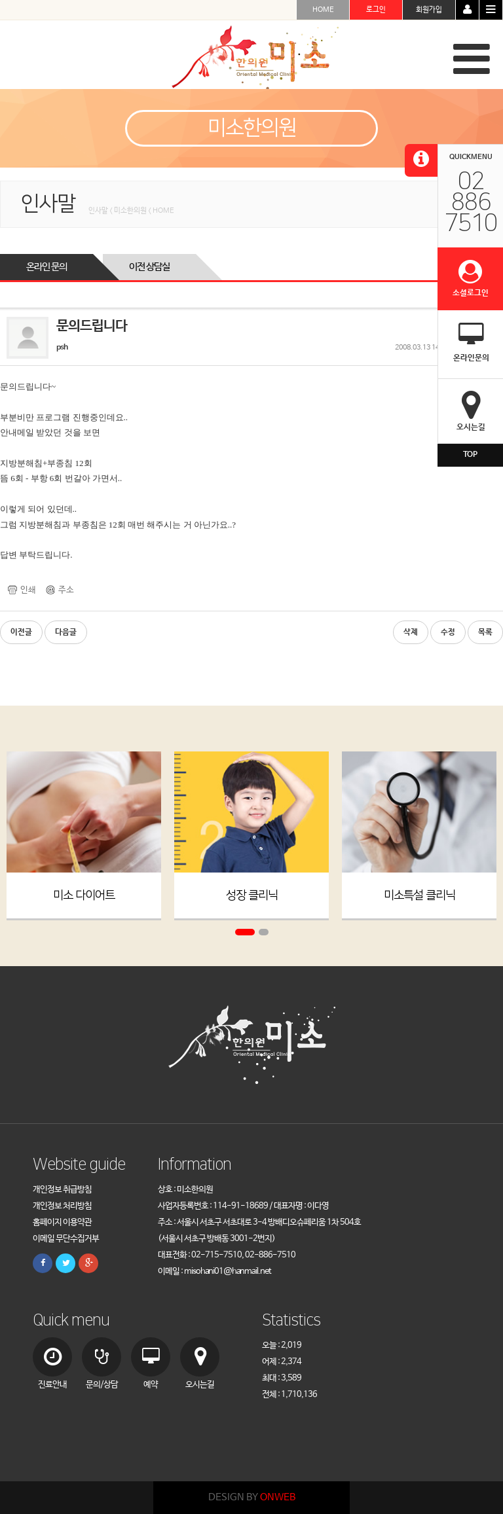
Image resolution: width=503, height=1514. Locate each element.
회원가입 (429, 10)
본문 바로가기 (0, 0)
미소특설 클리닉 (419, 895)
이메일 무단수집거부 (66, 1239)
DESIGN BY (251, 1497)
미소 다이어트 (84, 895)
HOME (323, 10)
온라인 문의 (46, 266)
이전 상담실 (149, 266)
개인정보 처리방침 (62, 1206)
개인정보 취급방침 (62, 1190)
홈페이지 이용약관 (62, 1222)
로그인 (376, 10)
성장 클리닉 (252, 895)
